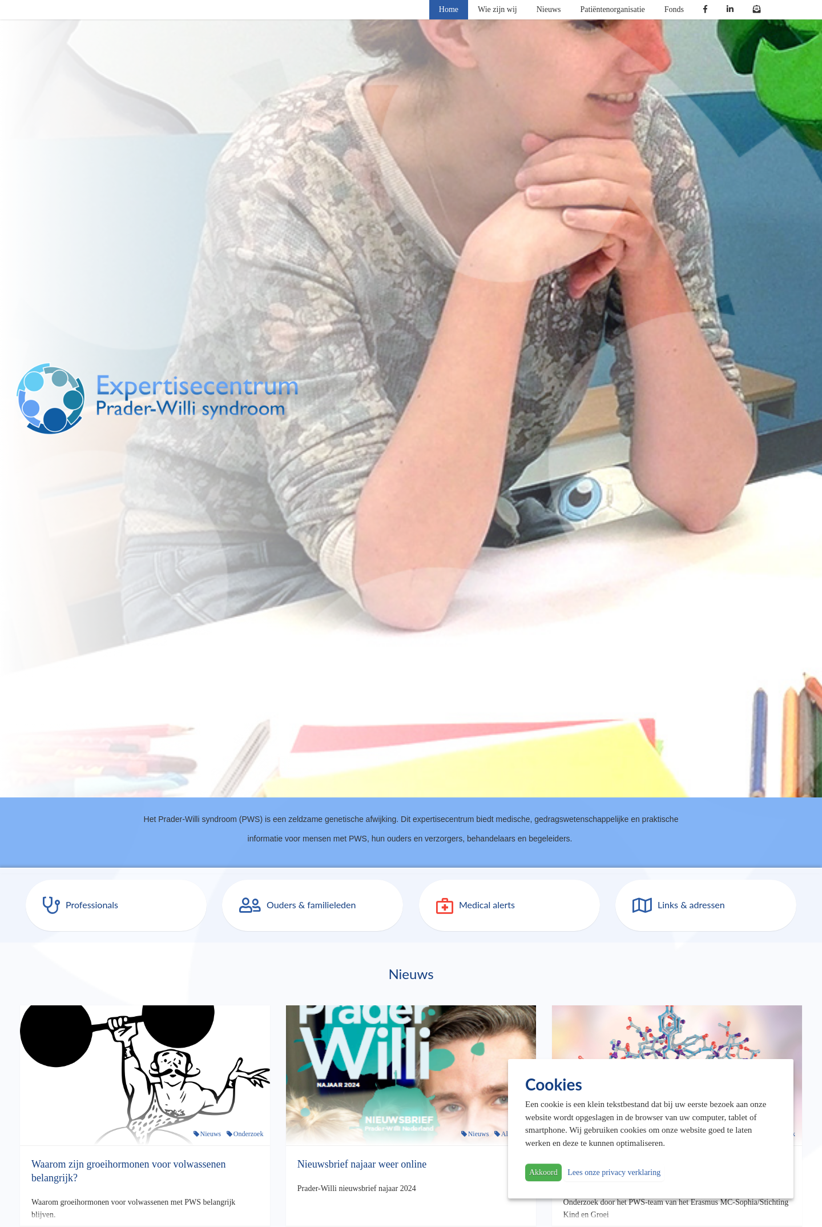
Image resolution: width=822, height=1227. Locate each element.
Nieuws (549, 9)
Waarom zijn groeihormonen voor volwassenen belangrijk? (128, 1171)
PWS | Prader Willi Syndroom (157, 398)
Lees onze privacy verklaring (613, 1172)
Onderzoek (248, 1134)
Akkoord (543, 1172)
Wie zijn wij (497, 9)
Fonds (674, 9)
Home (448, 9)
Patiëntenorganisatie (613, 9)
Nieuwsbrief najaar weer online (361, 1164)
